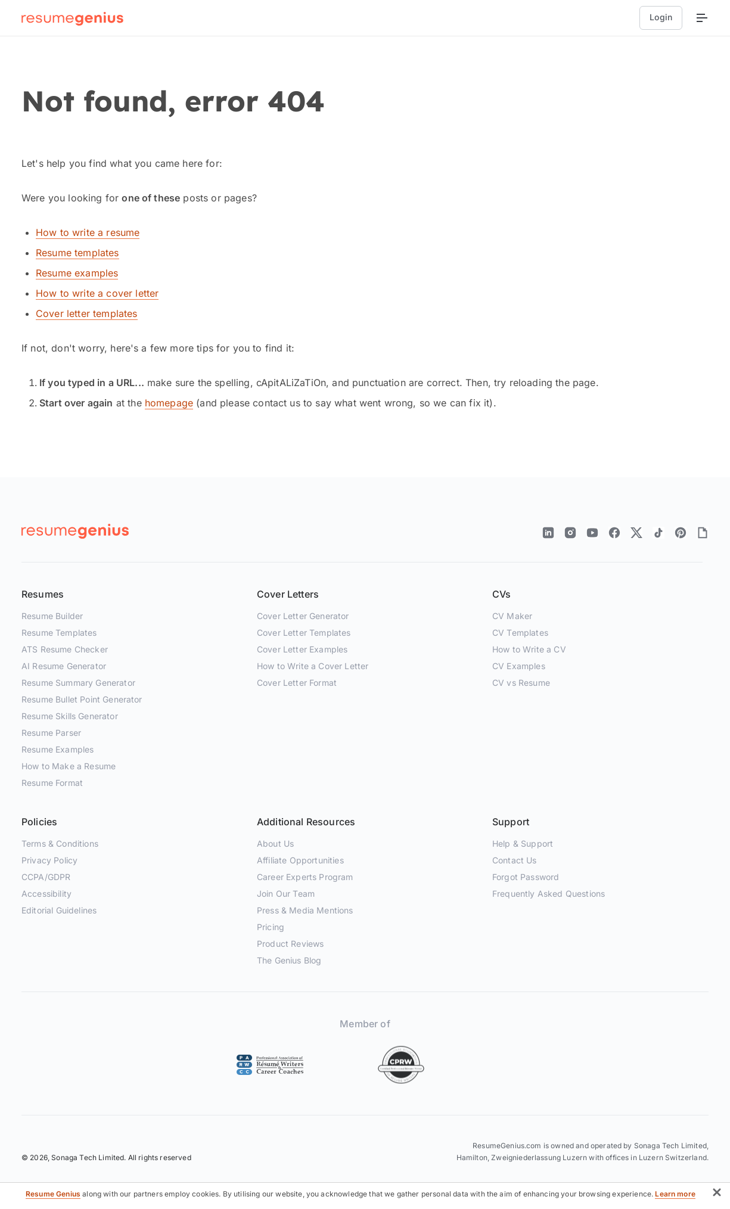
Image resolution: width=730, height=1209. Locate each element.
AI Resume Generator (63, 666)
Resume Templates (59, 632)
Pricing (270, 927)
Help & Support (522, 843)
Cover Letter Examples (302, 649)
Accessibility (46, 893)
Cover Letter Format (297, 682)
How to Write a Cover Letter (312, 666)
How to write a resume (87, 232)
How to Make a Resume (68, 766)
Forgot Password (525, 877)
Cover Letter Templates (304, 632)
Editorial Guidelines (59, 910)
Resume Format (52, 783)
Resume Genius (53, 1193)
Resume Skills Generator (69, 716)
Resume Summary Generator (78, 682)
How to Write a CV (529, 649)
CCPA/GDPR (45, 877)
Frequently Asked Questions (548, 893)
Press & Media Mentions (305, 910)
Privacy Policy (49, 860)
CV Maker (512, 616)
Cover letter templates (87, 313)
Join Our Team (286, 893)
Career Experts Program (305, 877)
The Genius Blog (289, 960)
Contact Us (514, 860)
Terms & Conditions (59, 843)
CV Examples (518, 666)
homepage (169, 403)
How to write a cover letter (97, 293)
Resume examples (77, 273)
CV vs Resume (521, 682)
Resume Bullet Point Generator (81, 699)
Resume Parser (51, 733)
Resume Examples (57, 749)
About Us (275, 843)
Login (661, 17)
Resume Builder (52, 616)
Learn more (675, 1193)
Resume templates (77, 253)
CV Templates (520, 632)
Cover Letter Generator (303, 616)
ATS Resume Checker (64, 649)
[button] (717, 1194)
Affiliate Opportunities (300, 860)
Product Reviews (290, 943)
